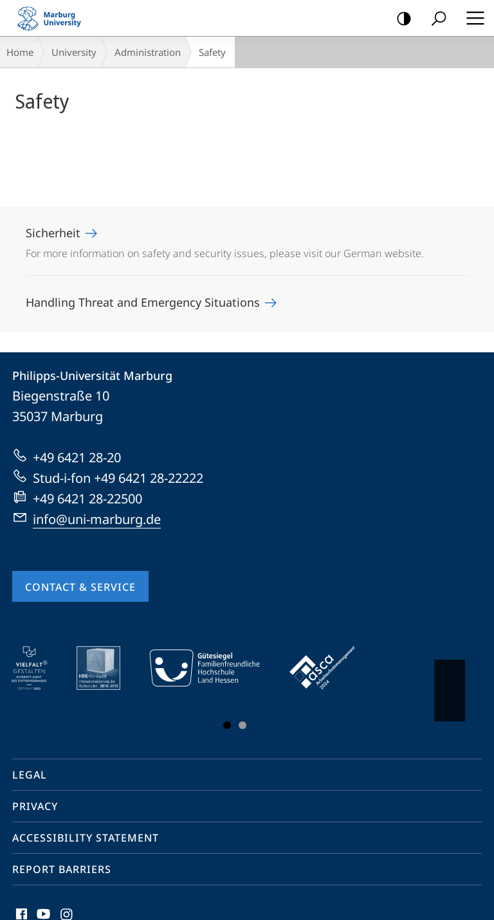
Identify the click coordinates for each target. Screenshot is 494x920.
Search (434, 19)
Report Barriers (61, 869)
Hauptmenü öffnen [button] (471, 18)
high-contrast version (400, 19)
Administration (147, 52)
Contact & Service (80, 587)
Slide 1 (227, 725)
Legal (29, 775)
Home (19, 52)
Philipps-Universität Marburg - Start (54, 18)
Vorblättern (448, 684)
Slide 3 (242, 725)
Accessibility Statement (85, 838)
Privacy (35, 806)
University (73, 52)
